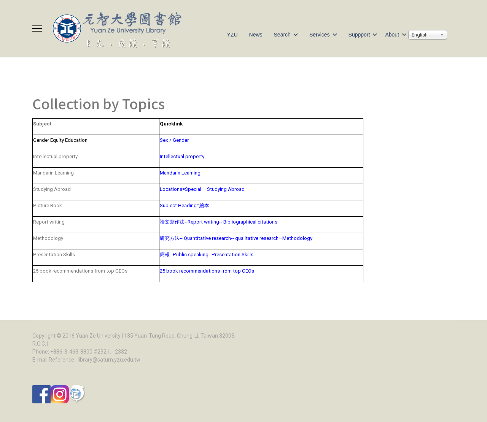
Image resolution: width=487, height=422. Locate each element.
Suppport (359, 35)
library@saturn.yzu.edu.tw (109, 360)
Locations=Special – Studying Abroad (202, 189)
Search (282, 35)
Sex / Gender (174, 140)
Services (319, 35)
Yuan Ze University (98, 336)
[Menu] (37, 28)
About (392, 35)
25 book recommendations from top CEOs (211, 271)
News (256, 35)
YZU (232, 35)
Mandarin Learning (180, 173)
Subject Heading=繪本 (184, 205)
